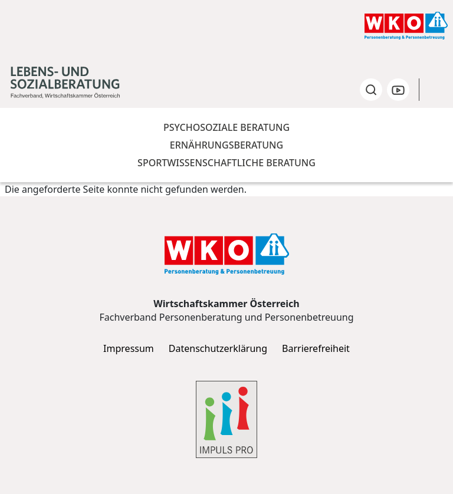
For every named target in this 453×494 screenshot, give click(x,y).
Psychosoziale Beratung (226, 127)
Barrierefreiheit (316, 348)
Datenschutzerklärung (218, 348)
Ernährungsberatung (226, 145)
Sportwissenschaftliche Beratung (226, 162)
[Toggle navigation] (437, 89)
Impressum (128, 348)
